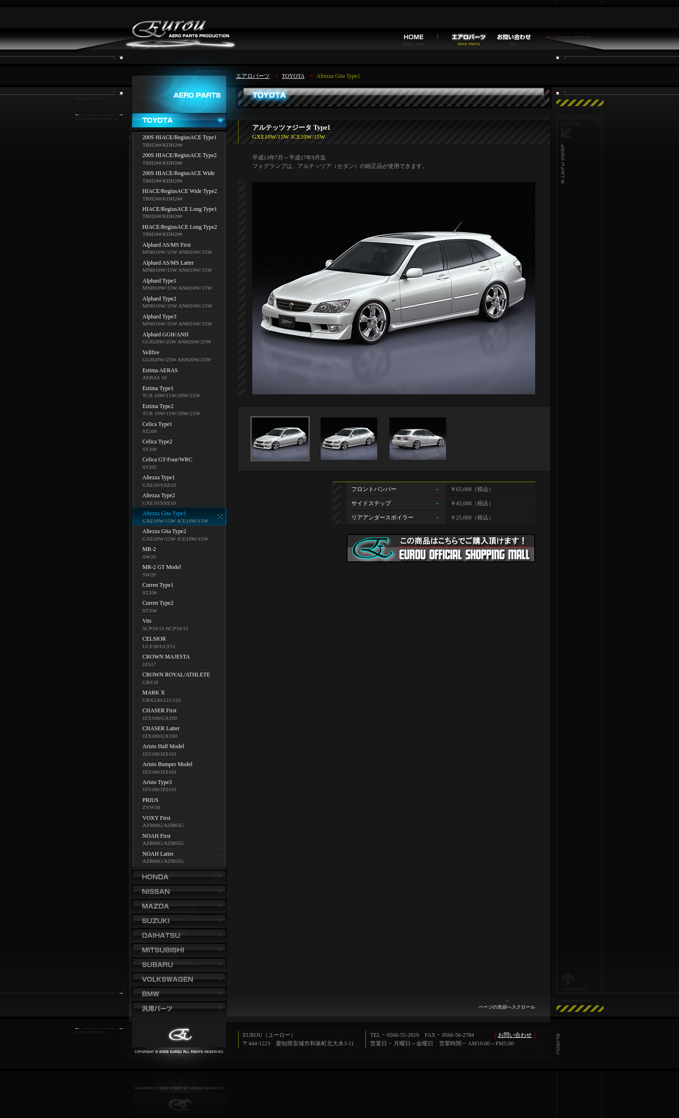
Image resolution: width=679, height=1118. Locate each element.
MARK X (161, 696)
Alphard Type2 (177, 302)
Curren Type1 (158, 588)
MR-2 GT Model (161, 570)
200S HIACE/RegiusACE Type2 (179, 159)
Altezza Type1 (159, 481)
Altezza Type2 (159, 499)
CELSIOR (158, 642)
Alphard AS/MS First (177, 248)
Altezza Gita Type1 (175, 517)
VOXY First (163, 821)
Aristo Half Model (163, 750)
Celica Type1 (157, 427)
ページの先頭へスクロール (507, 1007)
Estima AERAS (160, 374)
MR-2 (149, 552)
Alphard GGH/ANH (176, 338)
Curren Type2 (158, 606)
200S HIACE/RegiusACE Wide (178, 177)
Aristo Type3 (159, 786)
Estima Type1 (171, 392)
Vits (165, 624)
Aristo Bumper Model (167, 768)
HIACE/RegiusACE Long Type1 (179, 212)
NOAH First (163, 839)
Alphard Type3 (177, 320)
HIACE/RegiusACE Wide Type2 (179, 194)
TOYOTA (293, 76)
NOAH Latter (163, 857)
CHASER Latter (161, 732)
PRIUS (151, 803)
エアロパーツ (253, 76)
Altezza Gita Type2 (175, 535)
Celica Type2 (157, 445)
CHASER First (159, 714)
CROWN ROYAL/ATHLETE (176, 678)
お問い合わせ (515, 1035)
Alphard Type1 (177, 284)
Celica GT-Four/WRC (167, 463)
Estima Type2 (171, 410)
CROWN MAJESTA (166, 660)
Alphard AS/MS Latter (177, 266)
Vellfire (176, 356)
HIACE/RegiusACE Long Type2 (179, 230)
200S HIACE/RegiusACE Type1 (179, 141)
